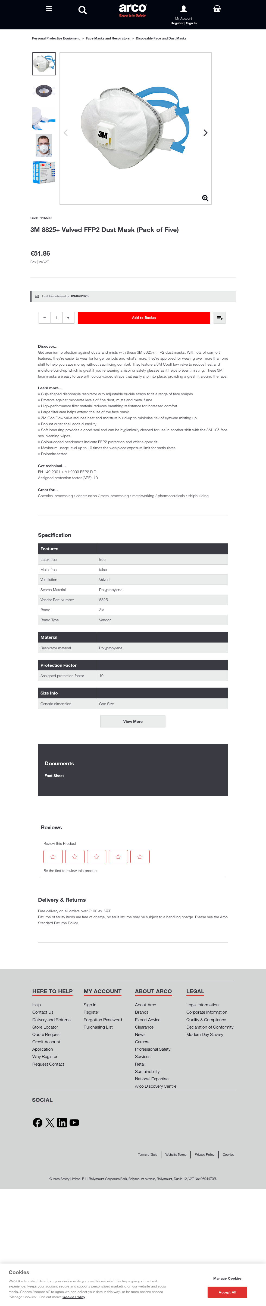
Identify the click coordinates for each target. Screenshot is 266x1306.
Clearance (144, 1026)
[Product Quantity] (56, 318)
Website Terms (175, 1154)
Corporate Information (206, 1012)
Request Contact (48, 1064)
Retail (140, 1064)
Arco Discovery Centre (155, 1086)
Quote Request (46, 1034)
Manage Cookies (227, 1278)
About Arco (145, 1004)
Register (91, 1012)
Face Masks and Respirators (108, 38)
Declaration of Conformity (209, 1026)
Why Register (44, 1056)
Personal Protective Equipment (56, 38)
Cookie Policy (73, 1297)
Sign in (90, 1004)
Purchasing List (98, 1026)
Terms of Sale (147, 1154)
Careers (142, 1041)
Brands (142, 1012)
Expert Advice (147, 1019)
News (140, 1034)
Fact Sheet (54, 775)
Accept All (227, 1292)
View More (133, 721)
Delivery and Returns (51, 1019)
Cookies (228, 1154)
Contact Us (43, 1012)
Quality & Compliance (206, 1019)
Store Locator (45, 1026)
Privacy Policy (204, 1154)
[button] (53, 857)
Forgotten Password (103, 1019)
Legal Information (202, 1004)
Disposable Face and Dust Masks (161, 38)
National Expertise (151, 1078)
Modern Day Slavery (204, 1034)
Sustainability (147, 1071)
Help (36, 1004)
